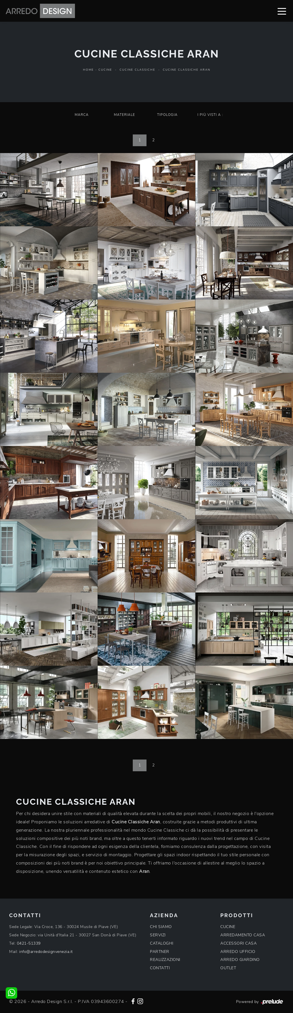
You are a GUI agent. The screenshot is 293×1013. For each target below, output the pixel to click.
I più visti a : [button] (210, 114)
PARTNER (159, 951)
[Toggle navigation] (282, 11)
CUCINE (227, 926)
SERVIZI (158, 935)
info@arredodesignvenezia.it (46, 951)
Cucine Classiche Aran (186, 70)
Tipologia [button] (167, 114)
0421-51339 (29, 943)
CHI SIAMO (161, 926)
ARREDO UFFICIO (237, 951)
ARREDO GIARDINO (240, 959)
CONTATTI (160, 968)
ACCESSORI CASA (238, 943)
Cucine (105, 70)
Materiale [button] (124, 114)
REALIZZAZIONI (165, 959)
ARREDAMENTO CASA (242, 935)
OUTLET (228, 968)
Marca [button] (82, 114)
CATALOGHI (161, 943)
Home (88, 70)
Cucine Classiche (137, 70)
